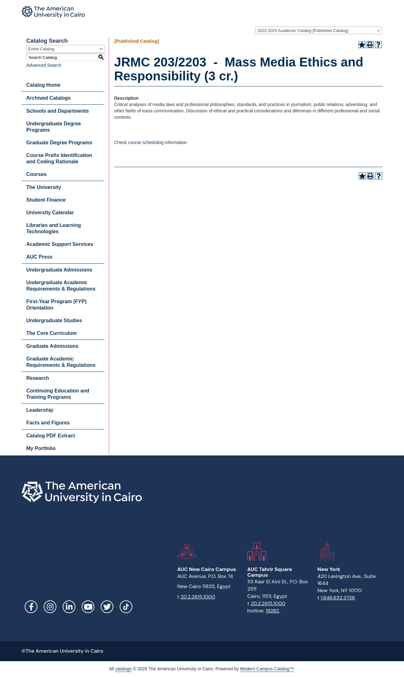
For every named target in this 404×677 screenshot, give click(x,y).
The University (43, 187)
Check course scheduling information (150, 142)
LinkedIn (69, 606)
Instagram (50, 606)
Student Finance (46, 200)
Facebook (31, 606)
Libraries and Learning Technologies (53, 228)
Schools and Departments (57, 111)
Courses (36, 174)
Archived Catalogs (48, 98)
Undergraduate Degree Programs (53, 127)
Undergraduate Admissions (59, 270)
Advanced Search (43, 65)
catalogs (123, 668)
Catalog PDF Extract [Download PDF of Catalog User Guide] (50, 435)
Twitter (107, 606)
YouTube (88, 606)
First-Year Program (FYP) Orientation (56, 304)
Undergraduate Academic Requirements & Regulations (61, 285)
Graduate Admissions (52, 346)
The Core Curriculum (51, 333)
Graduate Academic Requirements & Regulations (61, 362)
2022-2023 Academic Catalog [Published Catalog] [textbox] (302, 30)
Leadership (39, 410)
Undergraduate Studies (54, 320)
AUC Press (39, 257)
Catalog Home (43, 85)
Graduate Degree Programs (59, 142)
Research (37, 378)
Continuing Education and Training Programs (57, 394)
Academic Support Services (59, 244)
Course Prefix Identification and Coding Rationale (59, 158)
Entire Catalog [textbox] (41, 49)
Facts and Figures (48, 422)
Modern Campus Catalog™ (267, 668)
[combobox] (319, 30)
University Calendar (50, 212)
